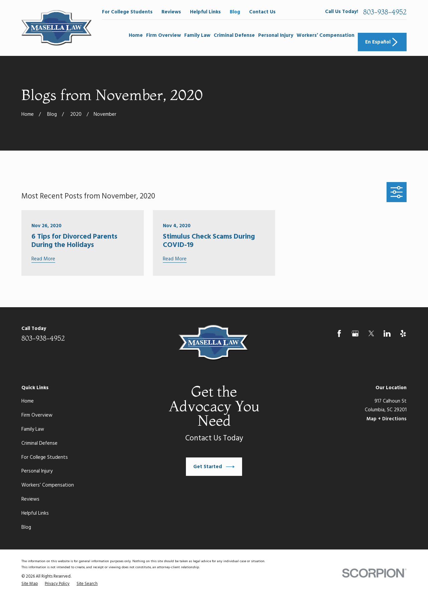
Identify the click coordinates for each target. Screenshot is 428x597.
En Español (382, 42)
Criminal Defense (39, 443)
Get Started (214, 466)
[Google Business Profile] (355, 333)
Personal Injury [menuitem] (275, 35)
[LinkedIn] (387, 333)
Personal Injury (36, 471)
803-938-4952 (385, 12)
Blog (235, 12)
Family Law (32, 429)
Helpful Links (205, 12)
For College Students (127, 12)
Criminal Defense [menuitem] (234, 35)
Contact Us (262, 12)
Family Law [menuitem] (197, 35)
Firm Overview (36, 415)
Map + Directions (386, 419)
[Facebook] (339, 333)
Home (27, 401)
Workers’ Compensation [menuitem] (325, 35)
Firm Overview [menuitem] (163, 35)
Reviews (171, 12)
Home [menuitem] (136, 35)
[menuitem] (29, 584)
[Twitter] (371, 333)
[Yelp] (403, 333)
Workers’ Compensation (47, 485)
